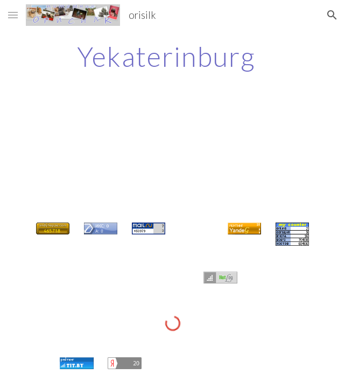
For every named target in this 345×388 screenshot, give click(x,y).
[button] (13, 15)
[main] (172, 56)
